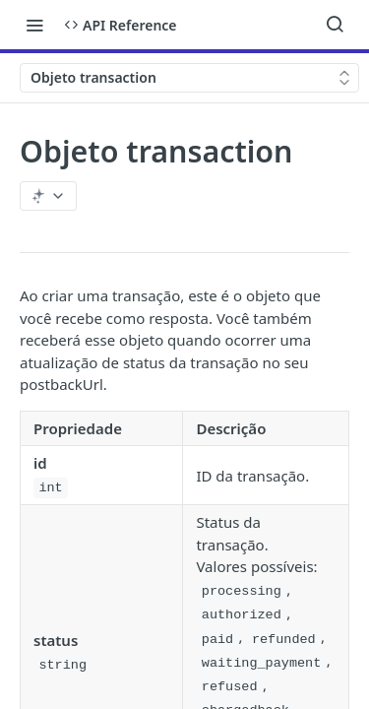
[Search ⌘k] (334, 24)
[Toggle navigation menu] (34, 24)
